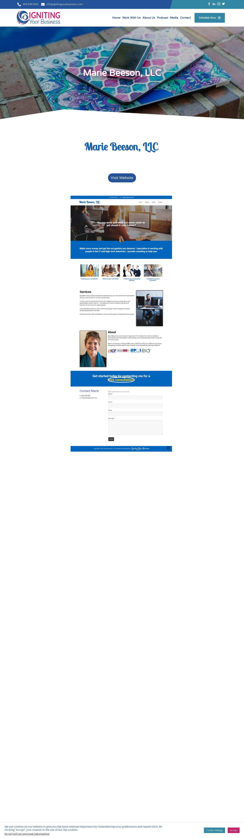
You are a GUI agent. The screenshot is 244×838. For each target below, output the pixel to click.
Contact (185, 17)
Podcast (162, 17)
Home (116, 17)
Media (174, 17)
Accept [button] (233, 830)
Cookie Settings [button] (214, 830)
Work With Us (131, 17)
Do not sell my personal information (26, 834)
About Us (148, 17)
